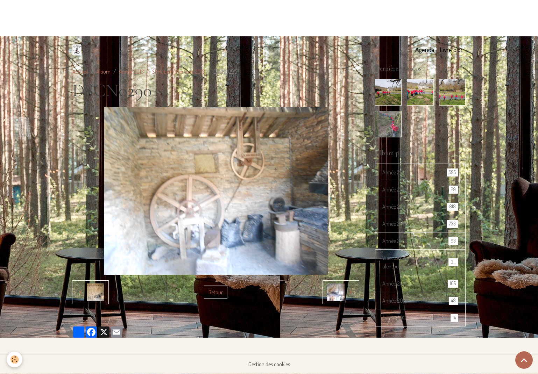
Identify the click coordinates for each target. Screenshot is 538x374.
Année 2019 (420, 301)
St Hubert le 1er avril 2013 (178, 71)
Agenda (424, 49)
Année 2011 (420, 241)
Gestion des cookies (269, 364)
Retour (215, 292)
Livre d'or (451, 49)
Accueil (80, 71)
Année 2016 (420, 172)
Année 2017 (420, 318)
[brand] (78, 49)
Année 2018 (420, 284)
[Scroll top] (524, 360)
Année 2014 (420, 190)
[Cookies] (15, 359)
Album (103, 71)
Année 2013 (131, 71)
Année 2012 (420, 224)
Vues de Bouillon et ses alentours (420, 262)
